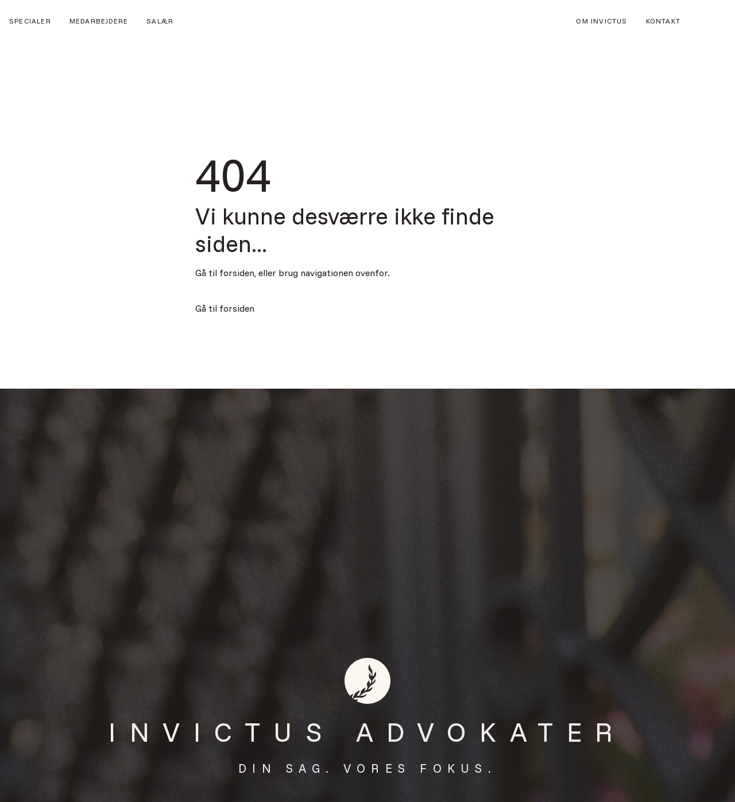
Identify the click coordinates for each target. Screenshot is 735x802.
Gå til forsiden (224, 308)
